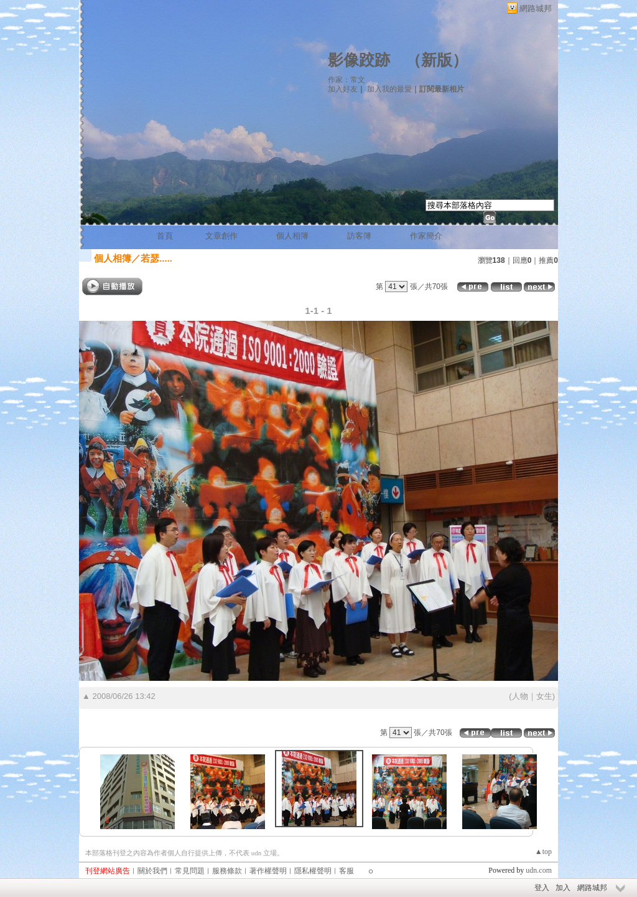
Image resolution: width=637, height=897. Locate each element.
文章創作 (221, 235)
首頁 (165, 235)
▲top (543, 851)
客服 (346, 870)
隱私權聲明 (313, 870)
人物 (520, 696)
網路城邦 (535, 8)
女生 (544, 696)
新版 (436, 60)
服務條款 (227, 870)
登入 (541, 887)
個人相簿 (292, 235)
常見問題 (190, 870)
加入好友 (343, 89)
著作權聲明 (268, 870)
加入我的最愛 (389, 89)
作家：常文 (346, 79)
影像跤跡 (359, 60)
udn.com (539, 870)
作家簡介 (426, 235)
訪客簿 (359, 235)
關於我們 (152, 870)
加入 (563, 887)
